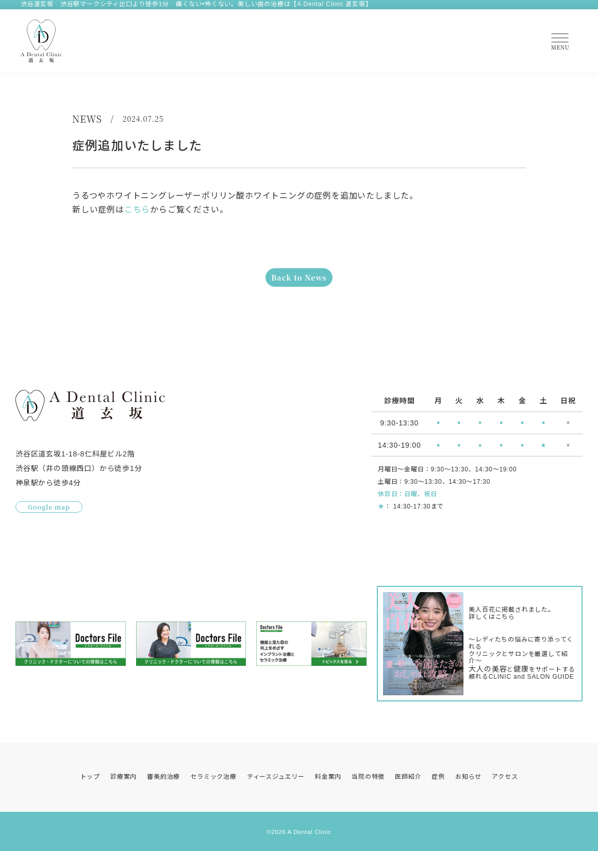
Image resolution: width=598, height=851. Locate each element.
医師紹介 (408, 776)
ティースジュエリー (276, 776)
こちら (137, 209)
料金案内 (328, 776)
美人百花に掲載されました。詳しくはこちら (511, 613)
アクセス (505, 776)
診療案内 (123, 776)
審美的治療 (163, 776)
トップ (90, 776)
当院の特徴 (368, 776)
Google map (49, 507)
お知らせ (468, 776)
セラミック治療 (213, 776)
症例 (438, 776)
